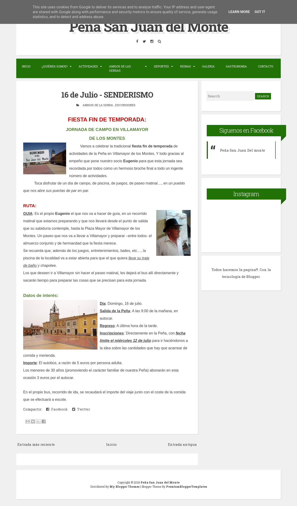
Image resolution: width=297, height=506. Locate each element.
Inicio (26, 66)
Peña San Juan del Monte (148, 26)
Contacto (265, 66)
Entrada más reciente (36, 444)
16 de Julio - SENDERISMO (107, 94)
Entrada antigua (182, 444)
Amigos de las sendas (120, 68)
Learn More (239, 12)
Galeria (208, 66)
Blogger (253, 276)
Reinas (185, 66)
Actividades (88, 66)
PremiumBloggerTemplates (186, 486)
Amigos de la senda (98, 105)
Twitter (81, 409)
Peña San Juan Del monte (242, 150)
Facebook (57, 409)
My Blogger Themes (125, 486)
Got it (260, 12)
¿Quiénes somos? (55, 66)
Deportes (161, 66)
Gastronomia (236, 66)
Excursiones (125, 105)
